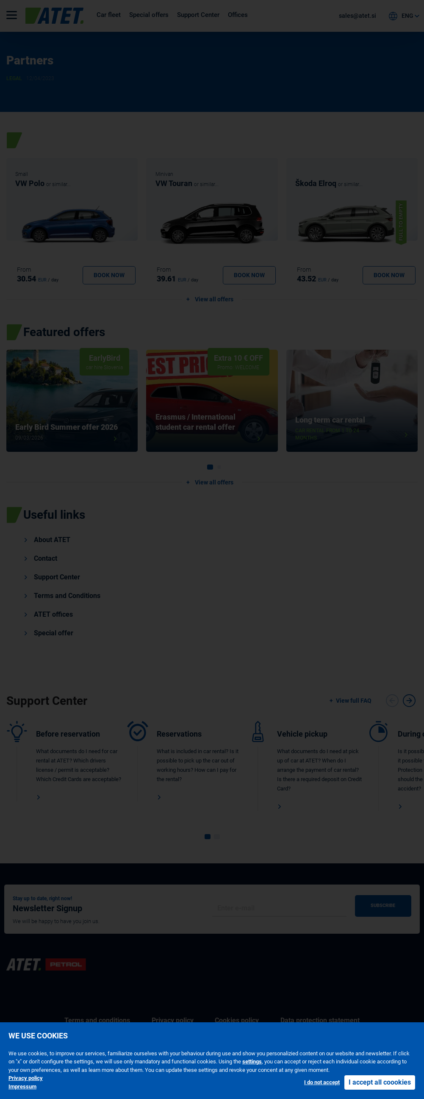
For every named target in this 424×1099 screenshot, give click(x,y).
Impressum (22, 1086)
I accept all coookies (380, 1082)
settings (252, 1061)
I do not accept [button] (322, 1082)
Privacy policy (25, 1078)
